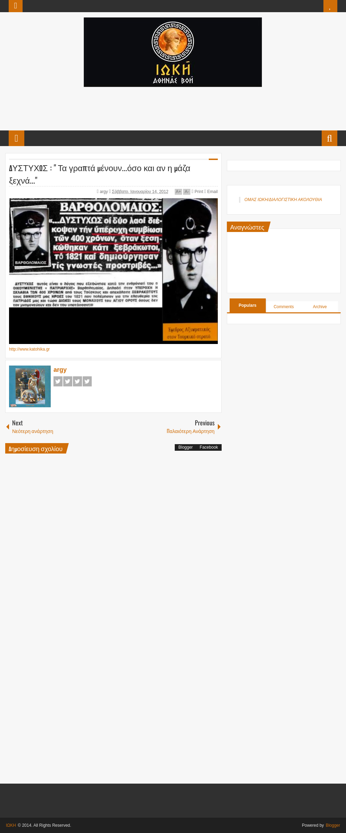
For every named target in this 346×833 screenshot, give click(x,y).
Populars (247, 305)
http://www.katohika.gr (29, 349)
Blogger (185, 447)
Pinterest (87, 381)
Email (210, 191)
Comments (284, 306)
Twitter (67, 381)
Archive (320, 306)
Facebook (58, 381)
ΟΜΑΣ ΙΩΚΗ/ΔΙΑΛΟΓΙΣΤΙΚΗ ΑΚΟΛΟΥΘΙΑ (283, 199)
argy (104, 191)
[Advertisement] (172, 107)
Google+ (77, 381)
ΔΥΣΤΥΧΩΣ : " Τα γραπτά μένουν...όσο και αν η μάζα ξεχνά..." (99, 173)
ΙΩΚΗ (11, 825)
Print (197, 191)
